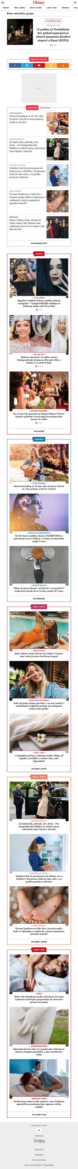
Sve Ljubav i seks (39, 1115)
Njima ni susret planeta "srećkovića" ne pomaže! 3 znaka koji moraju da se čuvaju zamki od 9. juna (39, 589)
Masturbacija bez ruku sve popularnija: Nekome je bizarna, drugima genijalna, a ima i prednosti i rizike (39, 1052)
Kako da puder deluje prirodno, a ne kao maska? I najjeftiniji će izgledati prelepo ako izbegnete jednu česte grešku (39, 706)
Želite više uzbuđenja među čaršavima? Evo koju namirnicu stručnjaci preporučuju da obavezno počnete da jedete (39, 999)
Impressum (39, 1149)
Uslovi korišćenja (39, 1160)
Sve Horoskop (39, 599)
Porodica (65, 8)
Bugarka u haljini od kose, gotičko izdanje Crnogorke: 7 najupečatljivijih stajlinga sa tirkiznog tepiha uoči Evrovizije (39, 303)
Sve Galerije (39, 431)
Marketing (39, 1155)
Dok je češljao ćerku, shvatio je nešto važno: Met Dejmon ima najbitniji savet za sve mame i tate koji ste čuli (27, 225)
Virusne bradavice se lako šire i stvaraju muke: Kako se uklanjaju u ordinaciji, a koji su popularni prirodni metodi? (27, 199)
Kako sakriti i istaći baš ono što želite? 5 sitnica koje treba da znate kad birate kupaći (39, 655)
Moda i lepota (19, 8)
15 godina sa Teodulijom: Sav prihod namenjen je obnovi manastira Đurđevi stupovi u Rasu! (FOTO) (53, 34)
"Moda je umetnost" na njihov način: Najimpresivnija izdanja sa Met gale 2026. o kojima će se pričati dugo (39, 360)
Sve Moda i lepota (39, 769)
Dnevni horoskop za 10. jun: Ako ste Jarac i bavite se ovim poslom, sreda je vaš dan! (26, 119)
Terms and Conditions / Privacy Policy (39, 1165)
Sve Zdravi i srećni (39, 942)
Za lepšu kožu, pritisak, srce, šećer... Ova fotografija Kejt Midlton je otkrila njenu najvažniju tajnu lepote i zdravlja (27, 147)
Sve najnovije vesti (39, 243)
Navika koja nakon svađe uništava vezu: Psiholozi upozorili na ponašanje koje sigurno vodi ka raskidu (39, 1104)
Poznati (6, 8)
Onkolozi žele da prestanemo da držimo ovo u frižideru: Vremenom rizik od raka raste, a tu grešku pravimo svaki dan (27, 173)
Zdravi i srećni (36, 8)
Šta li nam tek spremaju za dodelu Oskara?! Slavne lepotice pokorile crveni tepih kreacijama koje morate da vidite (39, 416)
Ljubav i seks (52, 8)
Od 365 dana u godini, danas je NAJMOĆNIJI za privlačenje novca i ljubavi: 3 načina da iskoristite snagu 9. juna (39, 538)
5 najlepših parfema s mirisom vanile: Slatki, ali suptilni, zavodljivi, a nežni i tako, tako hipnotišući (39, 758)
